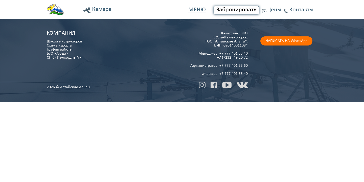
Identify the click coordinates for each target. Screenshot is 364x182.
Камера (102, 9)
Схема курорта (59, 45)
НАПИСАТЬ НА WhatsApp (286, 41)
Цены (274, 10)
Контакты (301, 10)
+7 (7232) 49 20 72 (232, 58)
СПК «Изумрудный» (64, 58)
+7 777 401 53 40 (233, 54)
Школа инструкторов (64, 41)
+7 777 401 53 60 (233, 66)
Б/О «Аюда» (57, 54)
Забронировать (236, 10)
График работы (60, 50)
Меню (197, 10)
